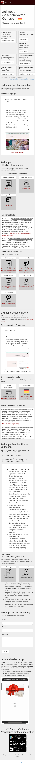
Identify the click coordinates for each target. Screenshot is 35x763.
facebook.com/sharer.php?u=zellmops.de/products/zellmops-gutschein (11, 270)
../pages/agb (8, 205)
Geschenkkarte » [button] (25, 63)
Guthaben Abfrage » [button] (8, 40)
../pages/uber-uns (26, 188)
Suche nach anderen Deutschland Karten (22, 79)
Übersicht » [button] (23, 39)
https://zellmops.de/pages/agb (10, 424)
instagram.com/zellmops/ (26, 286)
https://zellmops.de (20, 90)
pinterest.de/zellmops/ (8, 303)
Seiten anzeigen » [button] (7, 62)
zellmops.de (8, 188)
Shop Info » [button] (23, 51)
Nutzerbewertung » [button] (7, 74)
